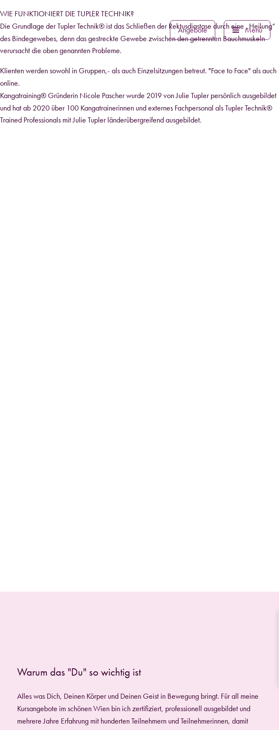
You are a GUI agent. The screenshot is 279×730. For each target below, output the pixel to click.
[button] (192, 29)
